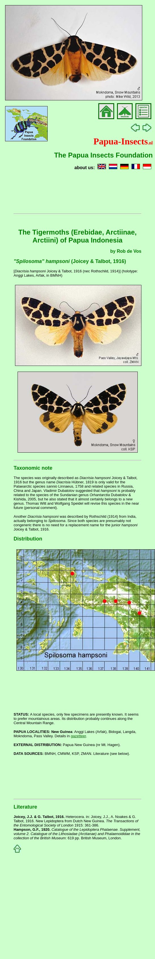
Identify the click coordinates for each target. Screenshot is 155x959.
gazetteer (78, 736)
